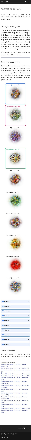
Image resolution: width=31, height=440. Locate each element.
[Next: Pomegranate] (23, 429)
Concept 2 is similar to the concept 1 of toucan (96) (15, 385)
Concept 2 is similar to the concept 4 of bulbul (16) (15, 378)
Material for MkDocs (10, 434)
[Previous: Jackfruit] (2, 429)
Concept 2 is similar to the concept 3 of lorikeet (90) (15, 383)
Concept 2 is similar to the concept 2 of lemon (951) (15, 418)
